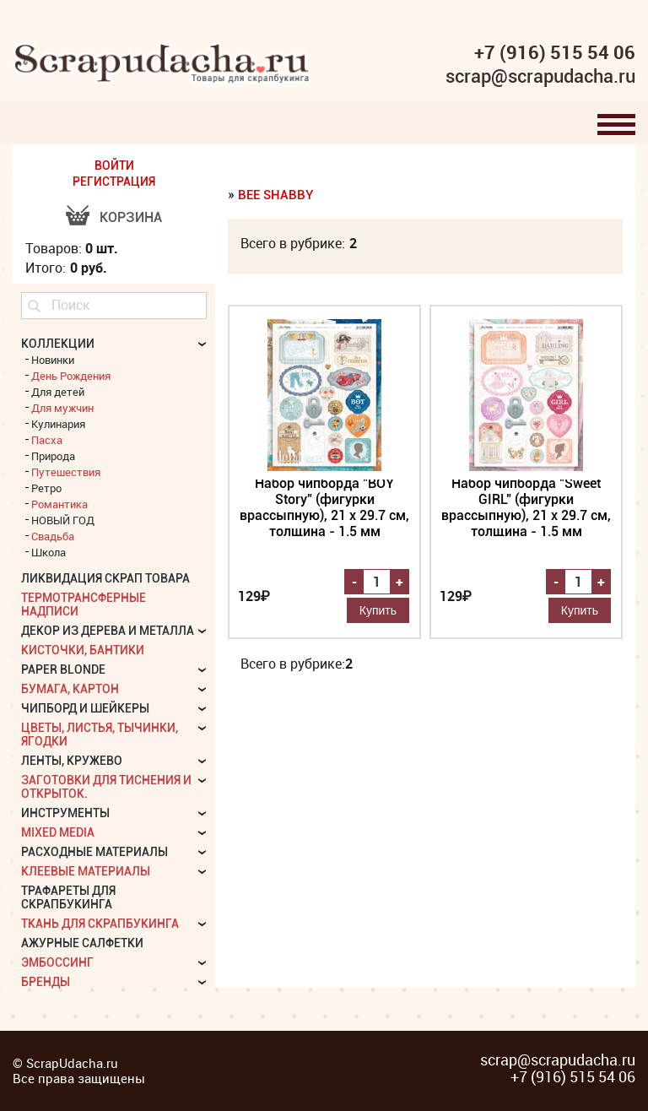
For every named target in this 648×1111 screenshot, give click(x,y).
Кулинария (58, 423)
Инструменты (65, 813)
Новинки (52, 359)
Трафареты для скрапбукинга (68, 897)
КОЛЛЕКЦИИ (57, 343)
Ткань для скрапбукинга (100, 923)
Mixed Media (57, 832)
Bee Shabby (276, 195)
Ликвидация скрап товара (105, 578)
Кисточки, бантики (82, 650)
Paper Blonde (63, 669)
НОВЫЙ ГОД (62, 520)
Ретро (46, 488)
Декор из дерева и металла (107, 630)
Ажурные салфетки (82, 943)
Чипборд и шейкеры (85, 708)
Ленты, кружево (71, 760)
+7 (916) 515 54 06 (554, 52)
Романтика (59, 504)
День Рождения (71, 375)
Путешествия (65, 472)
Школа (48, 552)
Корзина (131, 217)
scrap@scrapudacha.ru (540, 77)
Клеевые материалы (85, 871)
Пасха (46, 439)
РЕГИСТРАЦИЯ (114, 181)
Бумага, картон (70, 689)
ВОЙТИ (114, 165)
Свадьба (52, 536)
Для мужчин (62, 407)
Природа (53, 455)
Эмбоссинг (57, 962)
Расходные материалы (94, 852)
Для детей (57, 391)
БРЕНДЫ (45, 982)
